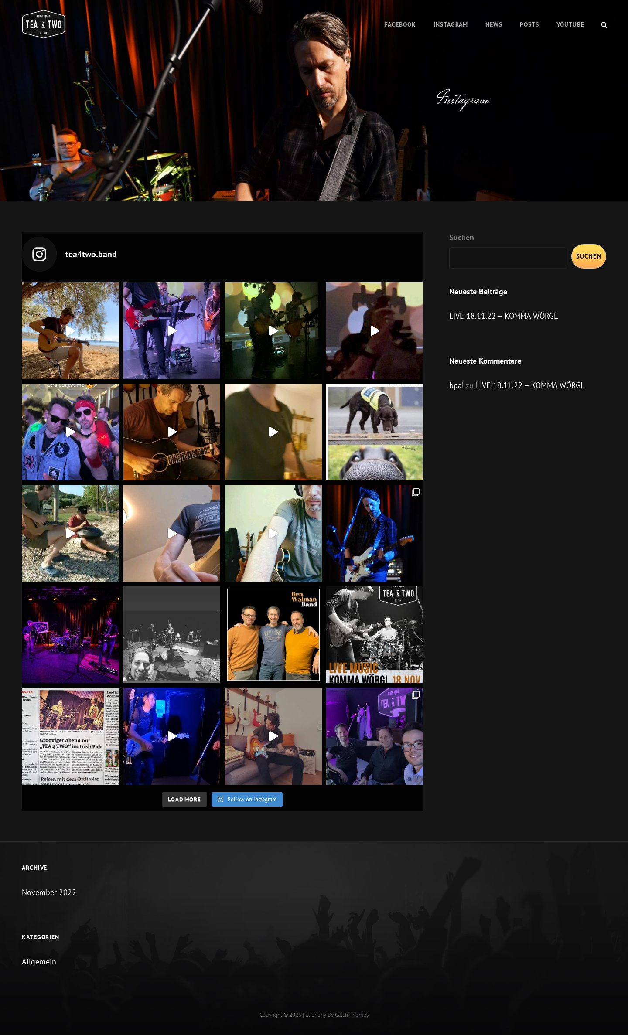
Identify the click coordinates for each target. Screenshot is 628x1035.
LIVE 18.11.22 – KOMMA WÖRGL (503, 316)
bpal (456, 385)
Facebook (400, 24)
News (493, 24)
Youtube (570, 24)
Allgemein (39, 962)
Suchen (461, 237)
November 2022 (49, 892)
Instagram (450, 24)
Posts (529, 24)
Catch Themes (352, 1014)
